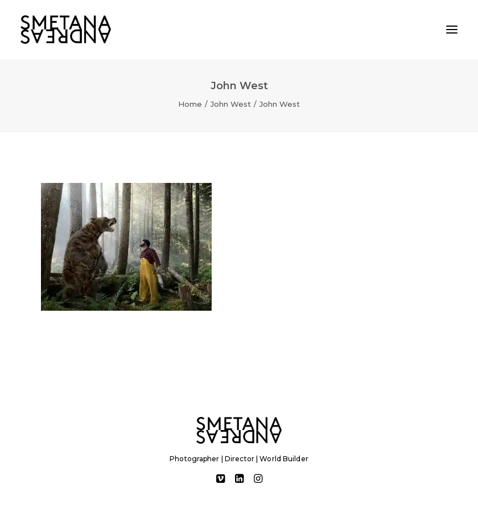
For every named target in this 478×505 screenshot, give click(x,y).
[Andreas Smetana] (65, 29)
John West (231, 103)
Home (190, 103)
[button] (452, 29)
